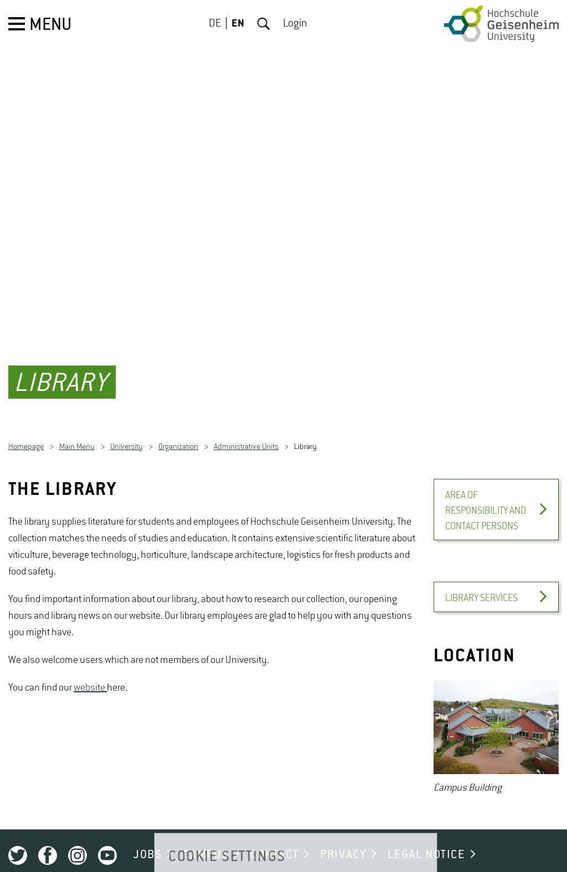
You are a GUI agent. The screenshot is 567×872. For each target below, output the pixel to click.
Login (295, 24)
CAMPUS (206, 838)
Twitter (17, 839)
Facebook (47, 839)
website (90, 671)
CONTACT (274, 838)
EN (237, 24)
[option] (496, 722)
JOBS (147, 838)
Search (263, 23)
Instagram (77, 839)
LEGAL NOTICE (426, 838)
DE (215, 24)
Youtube (107, 839)
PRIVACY (343, 838)
